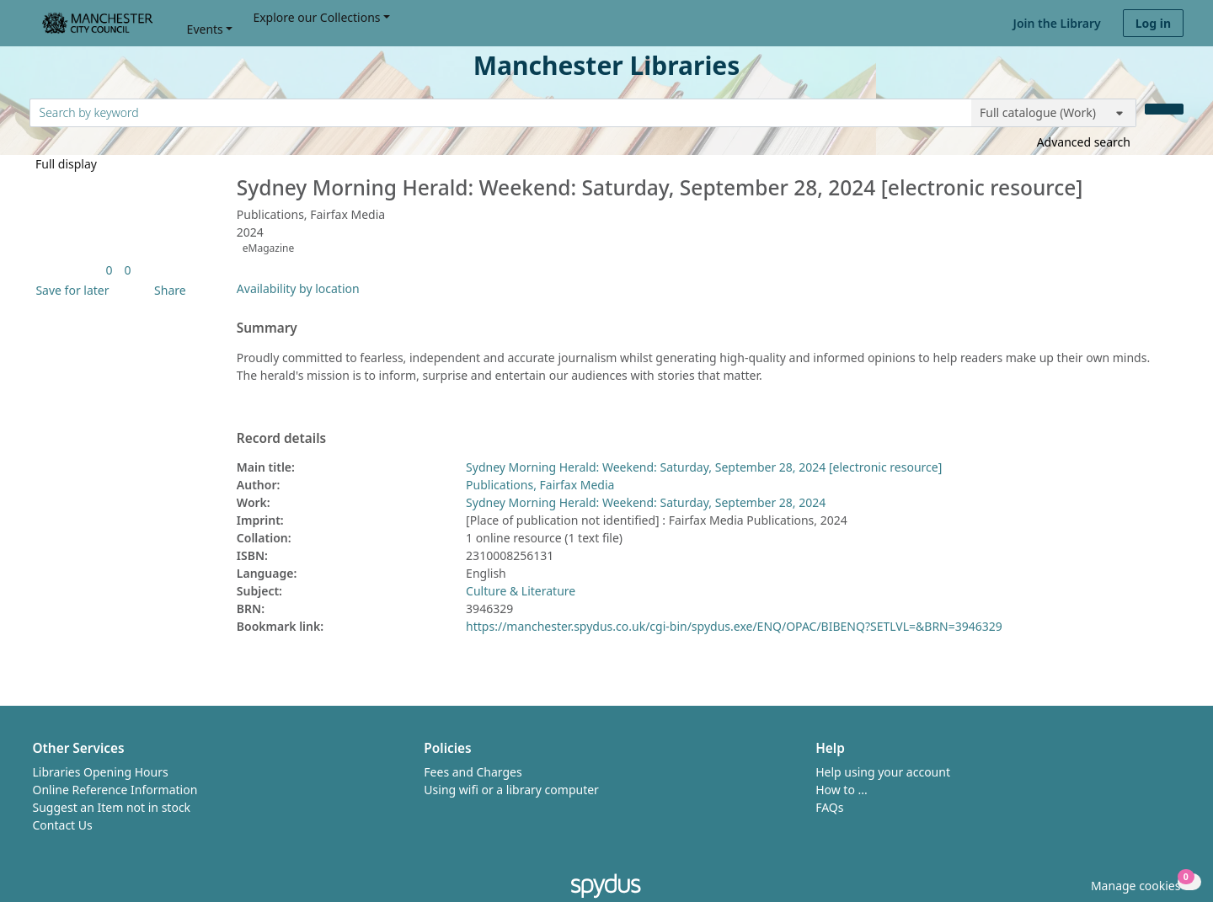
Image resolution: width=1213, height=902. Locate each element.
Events (205, 29)
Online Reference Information (115, 790)
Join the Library (1057, 23)
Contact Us (63, 825)
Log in (1153, 23)
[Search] (1164, 109)
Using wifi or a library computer (511, 790)
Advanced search (1083, 142)
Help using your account (882, 772)
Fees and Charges (472, 772)
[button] (69, 290)
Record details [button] (281, 438)
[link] (108, 270)
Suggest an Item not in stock (112, 807)
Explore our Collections (316, 17)
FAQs (829, 807)
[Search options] (1053, 113)
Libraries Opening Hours (100, 772)
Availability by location (298, 288)
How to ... (841, 790)
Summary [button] (267, 328)
